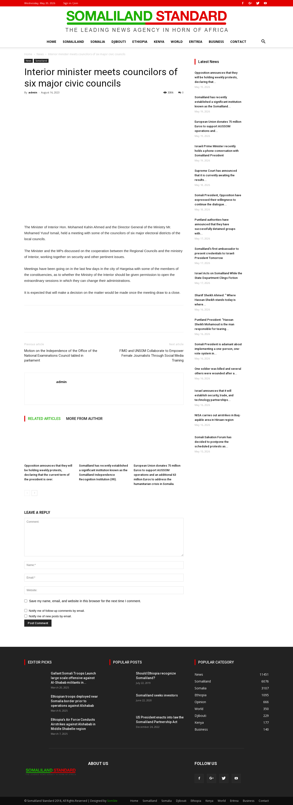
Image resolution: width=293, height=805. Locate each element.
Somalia (97, 41)
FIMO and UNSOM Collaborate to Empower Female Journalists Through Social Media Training (151, 355)
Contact (238, 41)
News (40, 54)
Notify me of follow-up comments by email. (57, 610)
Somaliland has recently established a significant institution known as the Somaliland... (218, 101)
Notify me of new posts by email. (50, 616)
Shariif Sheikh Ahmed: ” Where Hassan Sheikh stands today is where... (215, 300)
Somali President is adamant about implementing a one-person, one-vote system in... (218, 349)
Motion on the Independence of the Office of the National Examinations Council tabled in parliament (60, 355)
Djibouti (118, 41)
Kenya (159, 41)
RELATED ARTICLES (44, 418)
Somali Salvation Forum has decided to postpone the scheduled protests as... (213, 441)
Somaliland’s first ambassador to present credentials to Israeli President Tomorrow (217, 253)
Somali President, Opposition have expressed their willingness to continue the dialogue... (218, 199)
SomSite (112, 801)
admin (32, 92)
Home (51, 41)
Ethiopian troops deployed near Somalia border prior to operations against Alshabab (74, 701)
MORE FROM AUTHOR (84, 418)
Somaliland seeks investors (157, 695)
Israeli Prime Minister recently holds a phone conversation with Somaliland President (217, 150)
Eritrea (195, 41)
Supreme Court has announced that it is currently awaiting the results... (216, 175)
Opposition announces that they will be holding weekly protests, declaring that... (216, 77)
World (177, 41)
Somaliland (73, 41)
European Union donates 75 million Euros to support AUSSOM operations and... (218, 126)
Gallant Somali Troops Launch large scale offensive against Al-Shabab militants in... (73, 678)
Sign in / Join (70, 3)
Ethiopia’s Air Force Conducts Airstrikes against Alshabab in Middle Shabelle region (73, 724)
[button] (263, 42)
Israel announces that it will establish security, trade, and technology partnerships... (214, 395)
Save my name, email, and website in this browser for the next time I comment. (85, 601)
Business (216, 41)
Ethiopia (139, 41)
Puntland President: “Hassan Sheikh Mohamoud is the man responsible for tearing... (214, 324)
